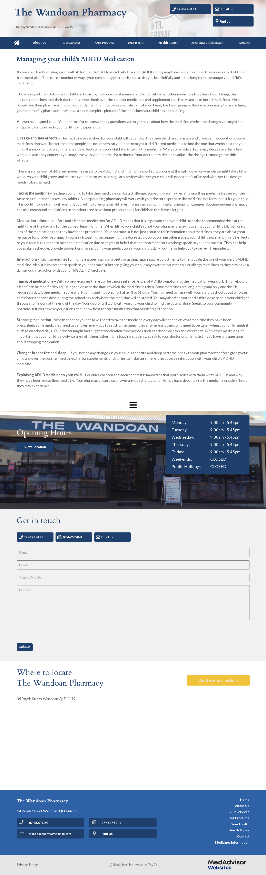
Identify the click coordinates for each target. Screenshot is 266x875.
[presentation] (48, 631)
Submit (24, 647)
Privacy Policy (27, 865)
